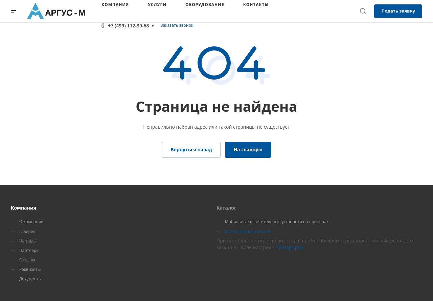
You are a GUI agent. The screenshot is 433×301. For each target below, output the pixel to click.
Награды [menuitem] (28, 241)
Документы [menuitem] (30, 279)
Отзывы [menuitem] (27, 260)
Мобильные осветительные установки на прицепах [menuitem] (277, 221)
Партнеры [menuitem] (29, 250)
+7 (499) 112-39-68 (128, 25)
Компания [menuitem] (23, 208)
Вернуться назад (191, 149)
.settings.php (289, 247)
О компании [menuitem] (31, 221)
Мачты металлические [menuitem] (247, 231)
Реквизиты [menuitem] (30, 269)
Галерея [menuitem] (27, 231)
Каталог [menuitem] (226, 208)
